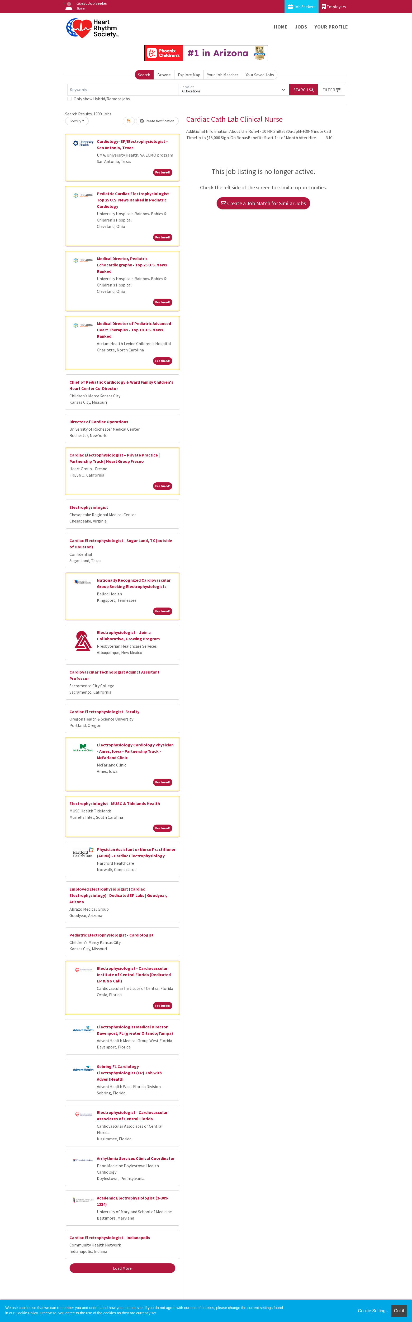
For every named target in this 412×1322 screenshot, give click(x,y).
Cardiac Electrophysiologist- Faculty (104, 711)
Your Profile (331, 27)
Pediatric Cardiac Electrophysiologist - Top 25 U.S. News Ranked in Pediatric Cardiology (134, 200)
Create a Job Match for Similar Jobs (263, 203)
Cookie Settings (372, 1311)
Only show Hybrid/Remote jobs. (102, 98)
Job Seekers (301, 6)
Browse (164, 74)
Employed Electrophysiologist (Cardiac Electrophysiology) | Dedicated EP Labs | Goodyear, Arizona (118, 895)
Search (144, 74)
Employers (334, 6)
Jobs (301, 27)
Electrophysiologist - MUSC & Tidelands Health (114, 803)
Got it (399, 1311)
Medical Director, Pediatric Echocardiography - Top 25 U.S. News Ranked (132, 265)
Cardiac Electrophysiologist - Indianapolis (109, 1237)
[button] (331, 90)
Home (280, 27)
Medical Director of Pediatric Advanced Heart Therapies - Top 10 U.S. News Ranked (134, 330)
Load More (122, 1268)
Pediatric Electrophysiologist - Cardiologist (111, 935)
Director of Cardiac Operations (98, 421)
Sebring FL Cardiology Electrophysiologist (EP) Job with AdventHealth (129, 1073)
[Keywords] (122, 90)
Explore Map (189, 74)
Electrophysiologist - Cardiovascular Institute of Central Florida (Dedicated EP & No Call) (134, 975)
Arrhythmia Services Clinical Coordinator (136, 1158)
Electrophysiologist (88, 507)
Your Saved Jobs (260, 74)
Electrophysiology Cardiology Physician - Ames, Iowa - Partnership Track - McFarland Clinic (135, 751)
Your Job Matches (223, 74)
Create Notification (157, 121)
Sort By (75, 121)
